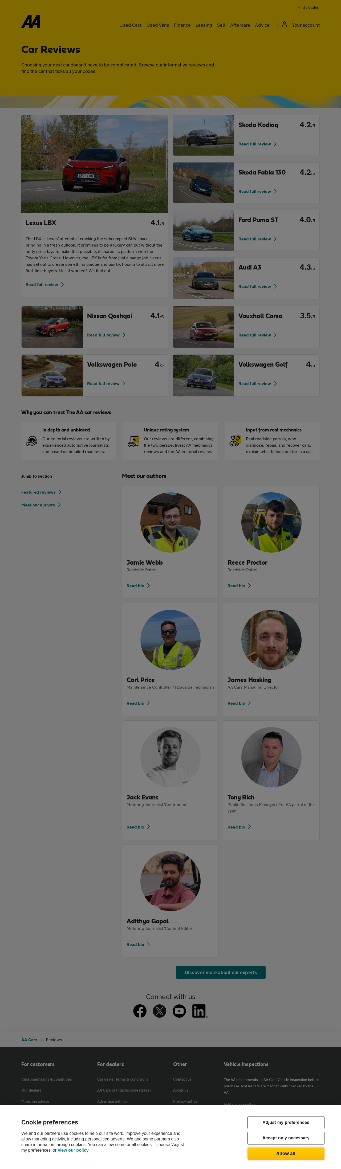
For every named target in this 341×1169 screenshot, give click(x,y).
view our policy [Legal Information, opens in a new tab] (73, 1150)
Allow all (286, 1153)
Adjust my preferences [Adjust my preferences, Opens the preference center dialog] (285, 1122)
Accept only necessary (286, 1138)
